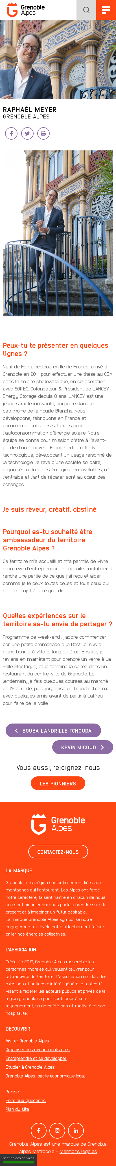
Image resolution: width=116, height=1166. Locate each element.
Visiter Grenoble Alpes (27, 1040)
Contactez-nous (58, 851)
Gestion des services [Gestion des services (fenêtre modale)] (18, 1159)
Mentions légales (78, 1151)
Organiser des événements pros (38, 1049)
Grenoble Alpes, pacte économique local (45, 1075)
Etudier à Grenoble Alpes (30, 1067)
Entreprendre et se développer (36, 1058)
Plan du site (17, 1109)
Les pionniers (58, 783)
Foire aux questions (26, 1100)
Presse (12, 1091)
